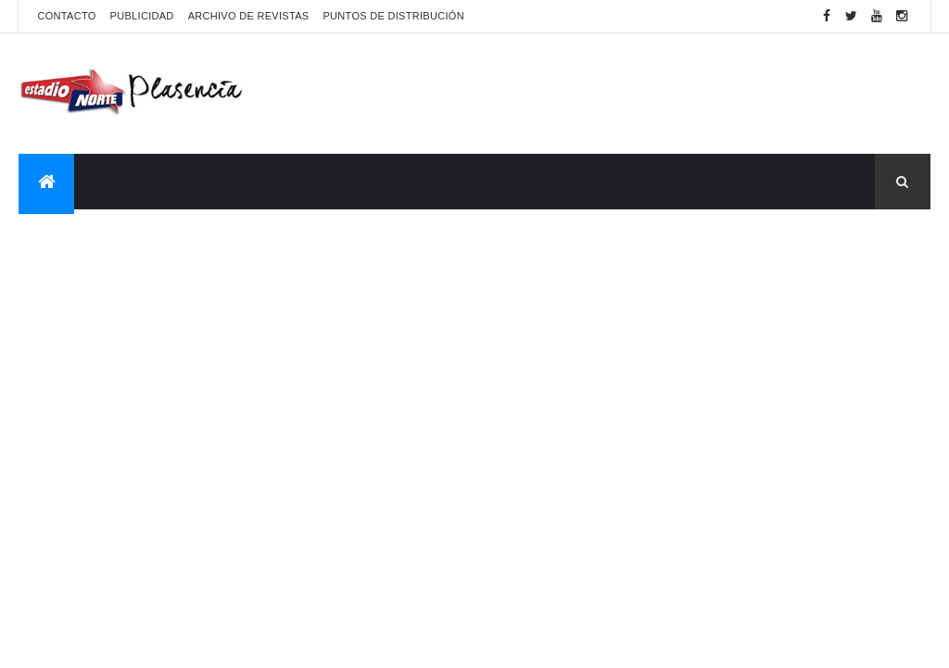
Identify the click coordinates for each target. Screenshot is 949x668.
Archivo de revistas (249, 15)
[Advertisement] (593, 93)
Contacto (66, 15)
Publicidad (142, 15)
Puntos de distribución (393, 15)
